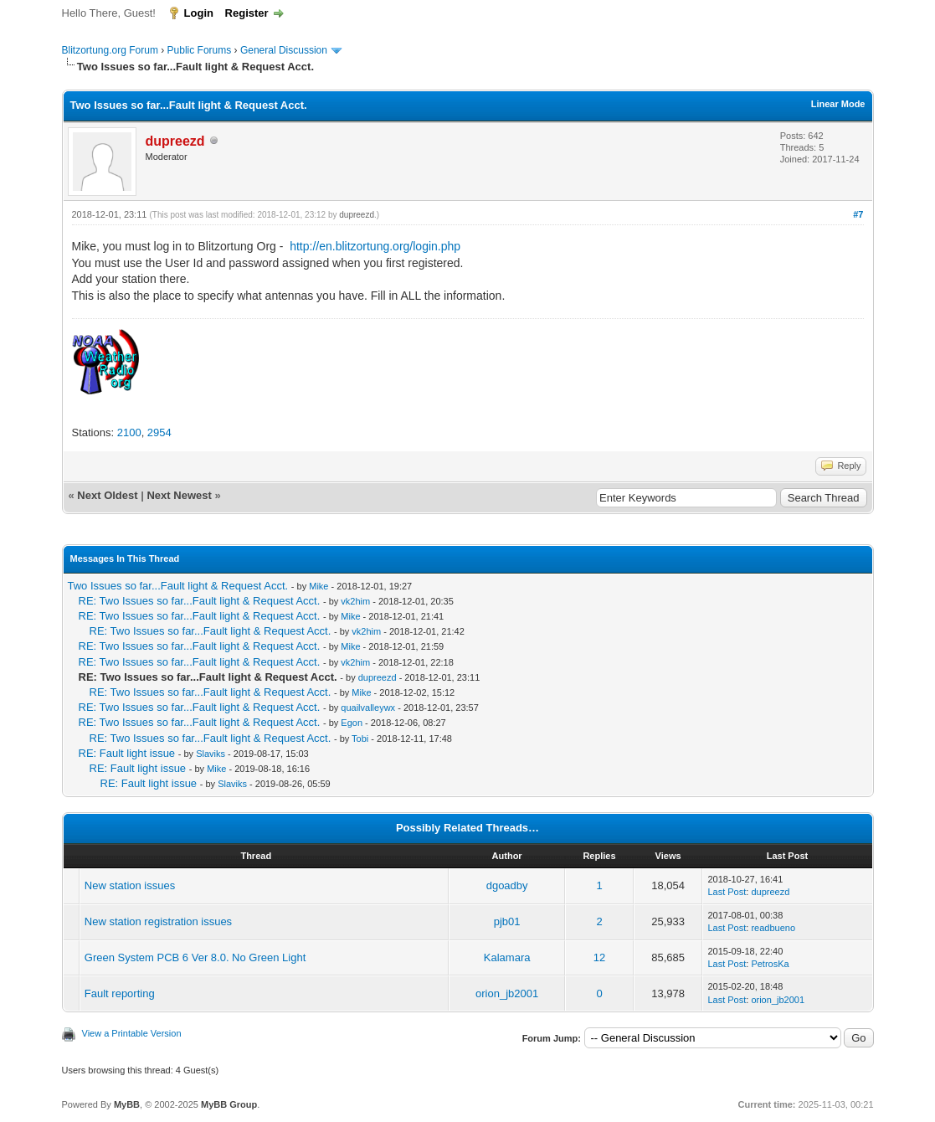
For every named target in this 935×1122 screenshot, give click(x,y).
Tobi (360, 738)
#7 (858, 214)
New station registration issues (158, 921)
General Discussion (283, 50)
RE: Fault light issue (127, 753)
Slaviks (210, 754)
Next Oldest (107, 495)
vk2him (355, 601)
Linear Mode (838, 104)
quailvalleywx (368, 708)
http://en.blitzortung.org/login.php (375, 246)
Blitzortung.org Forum (110, 50)
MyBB (127, 1104)
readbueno (773, 928)
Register (247, 13)
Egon (351, 723)
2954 (159, 432)
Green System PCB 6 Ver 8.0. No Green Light (195, 957)
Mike (318, 586)
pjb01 (507, 921)
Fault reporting (120, 993)
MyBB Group (229, 1104)
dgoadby (507, 885)
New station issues (130, 885)
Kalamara (507, 957)
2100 (129, 432)
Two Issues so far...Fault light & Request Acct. (178, 585)
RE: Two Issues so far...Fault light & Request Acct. (200, 600)
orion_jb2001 (506, 993)
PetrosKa (770, 964)
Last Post (726, 892)
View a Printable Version (132, 1033)
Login (198, 13)
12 (599, 957)
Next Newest (178, 495)
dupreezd (356, 214)
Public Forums (199, 50)
